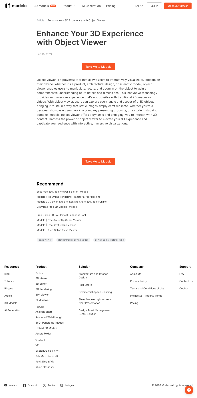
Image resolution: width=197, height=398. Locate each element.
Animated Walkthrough (48, 317)
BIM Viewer (42, 294)
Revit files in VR (44, 361)
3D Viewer (41, 278)
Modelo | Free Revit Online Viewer (56, 224)
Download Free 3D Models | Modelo (57, 206)
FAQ (181, 273)
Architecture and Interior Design (93, 275)
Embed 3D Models (46, 328)
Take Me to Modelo (98, 66)
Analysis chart (43, 311)
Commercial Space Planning (95, 292)
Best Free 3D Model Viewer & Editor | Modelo (63, 191)
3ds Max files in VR (46, 356)
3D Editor (41, 283)
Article (8, 295)
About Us (135, 273)
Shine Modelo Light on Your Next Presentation (95, 301)
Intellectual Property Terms (146, 295)
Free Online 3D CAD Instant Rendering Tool (61, 214)
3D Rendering (43, 289)
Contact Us (186, 281)
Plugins (8, 288)
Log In (154, 5)
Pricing (134, 302)
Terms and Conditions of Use (147, 288)
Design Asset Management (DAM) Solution (94, 312)
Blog (7, 273)
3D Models (10, 302)
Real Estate (85, 284)
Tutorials (9, 281)
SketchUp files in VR (47, 350)
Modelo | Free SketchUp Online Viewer (59, 220)
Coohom (184, 288)
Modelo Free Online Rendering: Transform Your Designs (68, 196)
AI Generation (12, 310)
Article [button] (40, 20)
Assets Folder (43, 333)
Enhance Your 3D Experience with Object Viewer (76, 20)
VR (37, 345)
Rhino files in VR (44, 367)
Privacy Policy (138, 281)
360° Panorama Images (49, 322)
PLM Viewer (42, 300)
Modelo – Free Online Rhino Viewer (57, 230)
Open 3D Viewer (178, 5)
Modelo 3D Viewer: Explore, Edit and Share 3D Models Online (72, 201)
